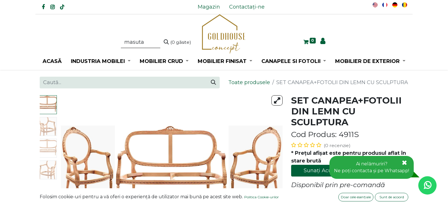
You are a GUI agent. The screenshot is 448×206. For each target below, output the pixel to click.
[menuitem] (209, 7)
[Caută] (177, 42)
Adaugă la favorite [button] (318, 197)
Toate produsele (249, 82)
